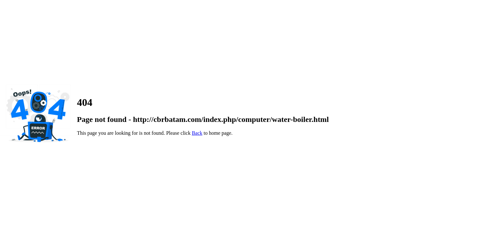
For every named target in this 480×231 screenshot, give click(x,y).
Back (197, 133)
